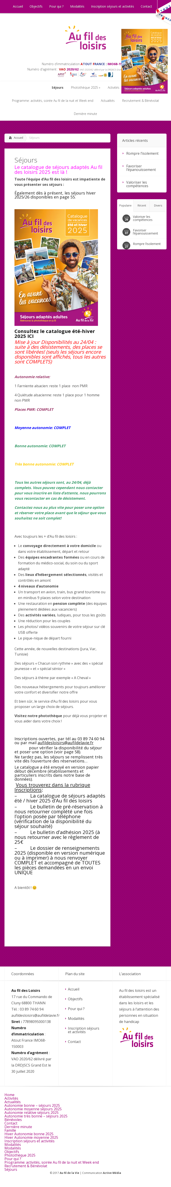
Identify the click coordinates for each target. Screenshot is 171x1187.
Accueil (18, 138)
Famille (10, 1130)
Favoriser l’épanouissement (141, 168)
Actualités (12, 1101)
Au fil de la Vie (69, 1173)
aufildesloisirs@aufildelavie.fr (66, 742)
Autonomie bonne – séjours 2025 (32, 1105)
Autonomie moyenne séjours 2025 (33, 1109)
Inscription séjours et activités (83, 1030)
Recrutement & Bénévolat (25, 1165)
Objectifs (75, 999)
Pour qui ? (76, 1008)
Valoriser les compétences (137, 184)
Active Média (112, 1173)
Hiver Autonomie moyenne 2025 (31, 1137)
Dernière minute (18, 1126)
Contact (74, 1041)
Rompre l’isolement (142, 153)
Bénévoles (13, 1119)
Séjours (10, 1169)
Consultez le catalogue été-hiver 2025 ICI (54, 333)
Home (9, 1094)
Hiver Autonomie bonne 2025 (28, 1133)
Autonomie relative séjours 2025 (31, 1112)
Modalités (76, 1018)
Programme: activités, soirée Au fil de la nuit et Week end (51, 1162)
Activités (11, 1098)
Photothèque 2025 (19, 1155)
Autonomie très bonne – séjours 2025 (35, 1116)
